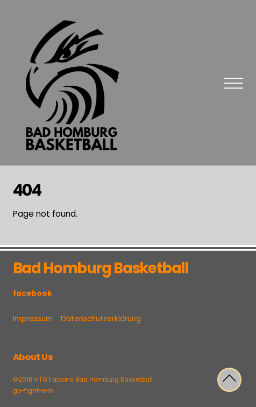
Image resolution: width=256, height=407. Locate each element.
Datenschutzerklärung (101, 319)
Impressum (33, 319)
